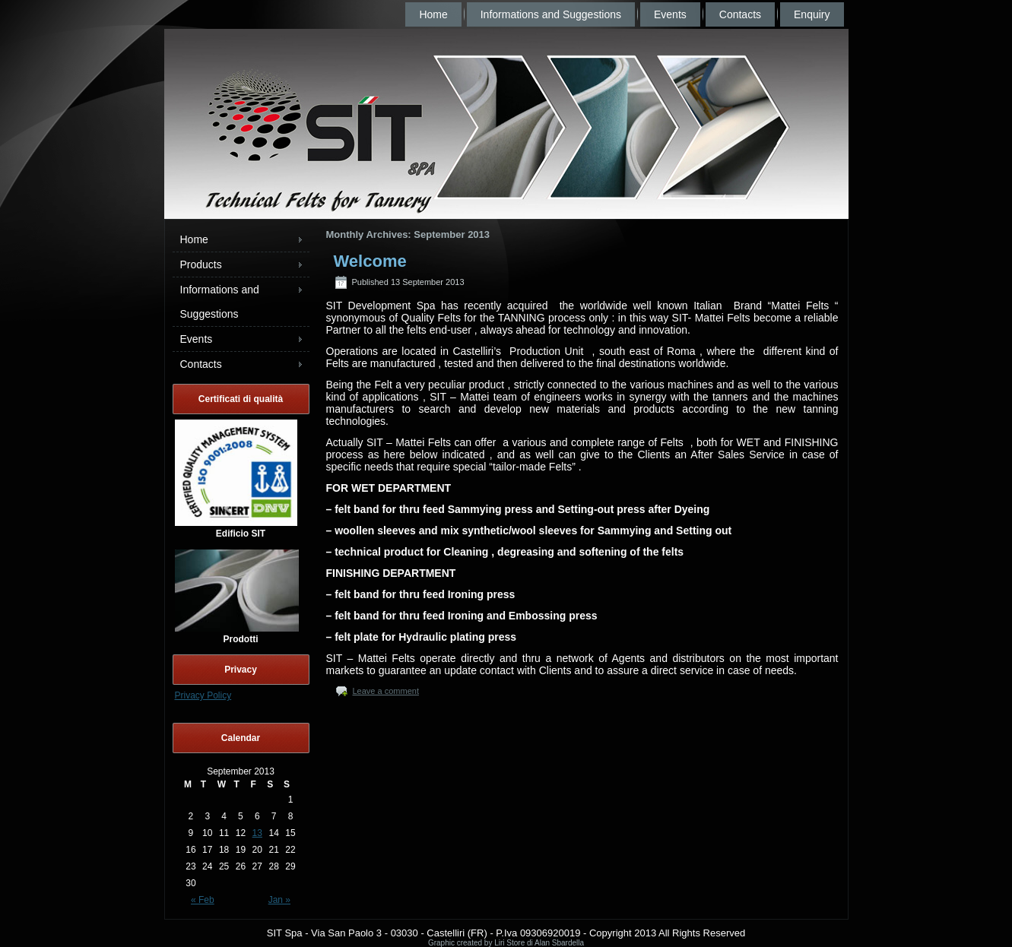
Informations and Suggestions (551, 14)
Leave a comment (386, 690)
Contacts (740, 14)
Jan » (279, 900)
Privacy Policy (203, 695)
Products (201, 264)
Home (433, 14)
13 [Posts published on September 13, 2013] (257, 833)
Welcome (370, 261)
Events (670, 14)
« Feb (202, 900)
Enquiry (812, 14)
